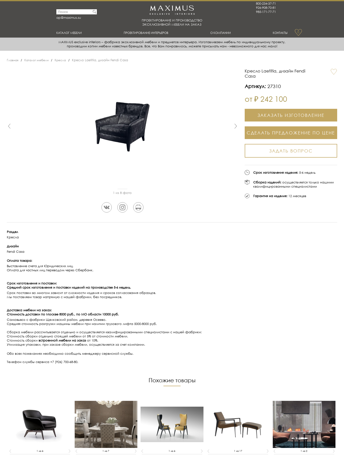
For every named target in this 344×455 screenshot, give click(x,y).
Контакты (278, 32)
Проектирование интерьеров (149, 32)
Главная (13, 60)
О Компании (224, 32)
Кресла (64, 60)
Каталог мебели (72, 32)
